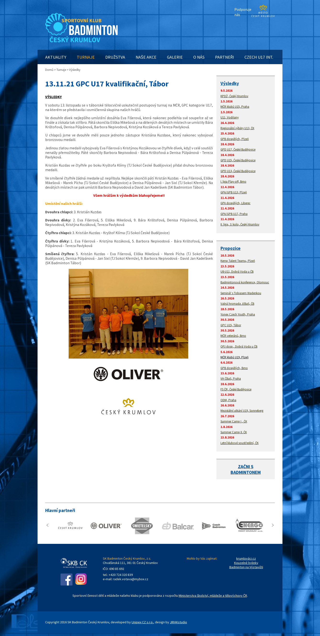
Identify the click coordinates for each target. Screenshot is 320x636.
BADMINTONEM (246, 472)
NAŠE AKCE (146, 57)
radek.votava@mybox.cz (130, 579)
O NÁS (198, 57)
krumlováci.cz (246, 558)
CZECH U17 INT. (258, 57)
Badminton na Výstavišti (246, 567)
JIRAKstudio (178, 622)
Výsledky (230, 83)
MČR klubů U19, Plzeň (234, 357)
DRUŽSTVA (115, 57)
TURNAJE (86, 57)
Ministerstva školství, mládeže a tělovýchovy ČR (213, 595)
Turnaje (61, 70)
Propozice (231, 248)
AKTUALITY (55, 57)
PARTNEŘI (224, 57)
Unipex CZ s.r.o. (142, 622)
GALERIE (175, 57)
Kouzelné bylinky (246, 563)
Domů (49, 70)
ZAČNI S (246, 466)
